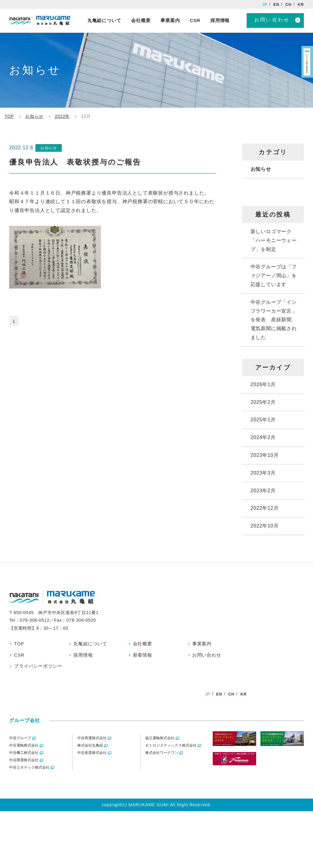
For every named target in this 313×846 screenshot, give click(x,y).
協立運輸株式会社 (160, 740)
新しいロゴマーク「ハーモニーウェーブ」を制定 (274, 240)
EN (275, 4)
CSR (19, 655)
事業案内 (202, 644)
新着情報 (143, 655)
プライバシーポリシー (39, 667)
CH (287, 4)
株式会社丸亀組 (90, 748)
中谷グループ (20, 740)
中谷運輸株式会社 (24, 748)
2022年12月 (265, 508)
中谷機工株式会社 (24, 755)
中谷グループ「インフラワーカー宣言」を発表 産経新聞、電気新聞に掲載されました (274, 320)
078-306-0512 (35, 620)
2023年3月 (263, 472)
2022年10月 (265, 525)
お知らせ (261, 169)
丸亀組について (91, 644)
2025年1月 (263, 419)
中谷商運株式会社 (92, 740)
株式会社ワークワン (161, 755)
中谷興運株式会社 (24, 762)
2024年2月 (263, 437)
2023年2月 (263, 490)
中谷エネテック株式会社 (29, 770)
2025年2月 (263, 402)
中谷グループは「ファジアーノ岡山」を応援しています (274, 275)
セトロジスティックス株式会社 (171, 748)
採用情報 (83, 655)
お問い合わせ (271, 20)
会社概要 (143, 644)
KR (300, 4)
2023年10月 (265, 455)
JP (263, 4)
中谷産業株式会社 (92, 755)
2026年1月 (263, 384)
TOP (19, 644)
